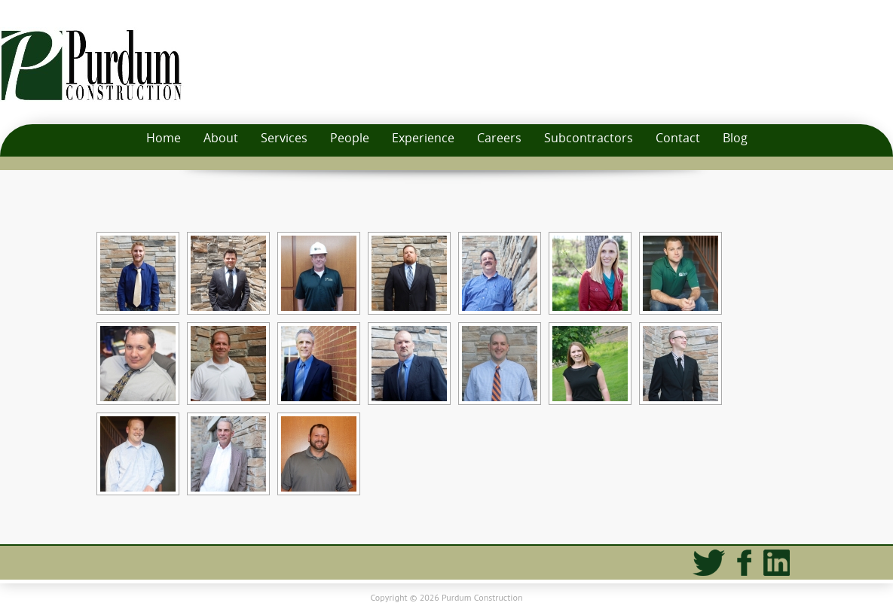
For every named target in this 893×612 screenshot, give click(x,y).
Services (284, 138)
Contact (678, 138)
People (349, 138)
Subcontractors (588, 138)
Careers (499, 138)
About (220, 138)
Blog (735, 138)
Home (163, 138)
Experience (423, 138)
